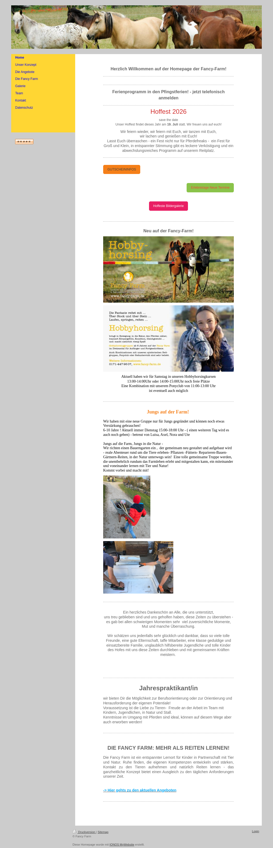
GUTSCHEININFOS (121, 169)
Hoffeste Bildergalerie (168, 206)
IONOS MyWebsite (122, 844)
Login (255, 831)
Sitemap (103, 832)
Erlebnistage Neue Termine (210, 187)
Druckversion (84, 832)
